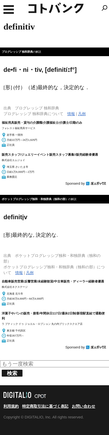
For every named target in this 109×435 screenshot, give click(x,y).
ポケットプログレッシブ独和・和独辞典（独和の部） (35, 199)
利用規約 (11, 406)
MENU (8, 9)
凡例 (82, 114)
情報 (71, 114)
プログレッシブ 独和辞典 (17, 51)
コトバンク (56, 7)
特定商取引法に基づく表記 (45, 406)
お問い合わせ (83, 406)
